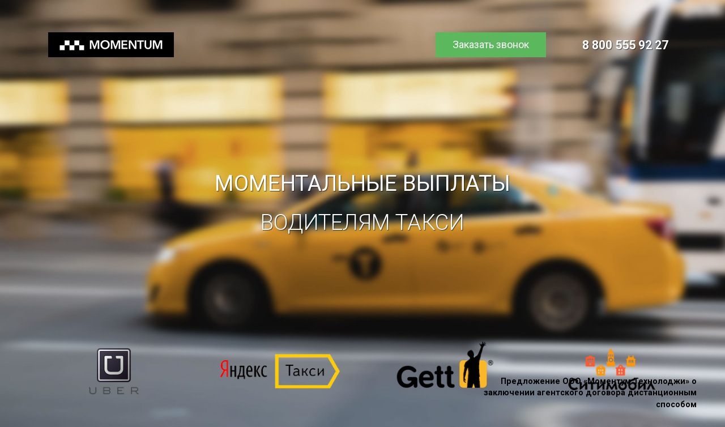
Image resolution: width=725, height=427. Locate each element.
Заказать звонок (491, 44)
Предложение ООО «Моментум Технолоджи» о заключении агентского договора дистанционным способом (590, 393)
